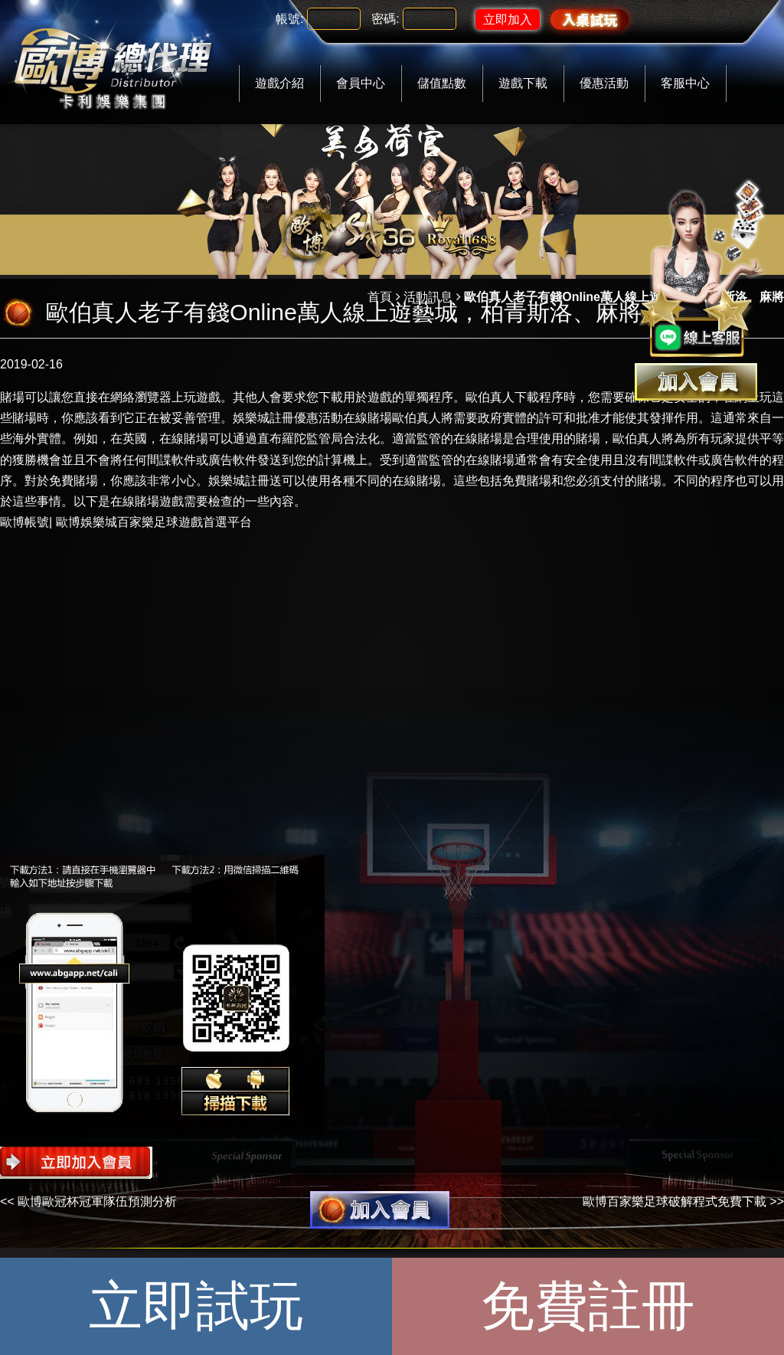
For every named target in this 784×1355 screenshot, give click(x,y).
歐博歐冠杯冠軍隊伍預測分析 (97, 1201)
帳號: (289, 18)
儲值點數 (441, 83)
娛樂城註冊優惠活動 (288, 417)
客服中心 (685, 83)
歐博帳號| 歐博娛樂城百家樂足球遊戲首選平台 (126, 522)
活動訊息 (427, 296)
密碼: (385, 18)
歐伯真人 (490, 397)
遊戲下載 (522, 83)
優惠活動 (604, 83)
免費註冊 (588, 1306)
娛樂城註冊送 (245, 480)
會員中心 (360, 83)
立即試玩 (196, 1306)
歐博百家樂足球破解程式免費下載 (674, 1201)
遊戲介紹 (279, 83)
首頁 (380, 296)
